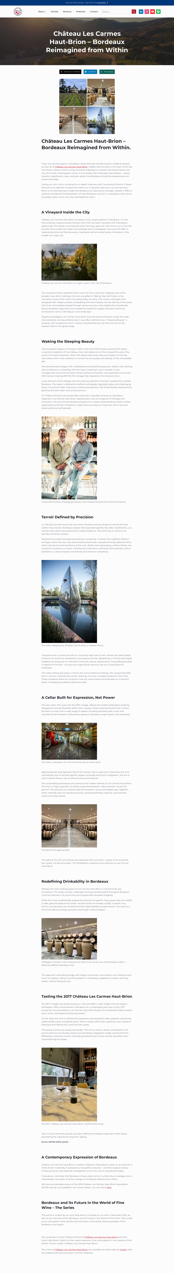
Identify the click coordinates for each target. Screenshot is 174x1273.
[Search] (134, 12)
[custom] (158, 11)
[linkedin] (141, 11)
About (41, 12)
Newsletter (102, 3)
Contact (94, 12)
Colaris (123, 1249)
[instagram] (147, 11)
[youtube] (152, 11)
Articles (54, 12)
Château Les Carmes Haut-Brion (71, 167)
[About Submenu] (45, 12)
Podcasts (80, 12)
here (109, 1187)
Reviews (67, 12)
